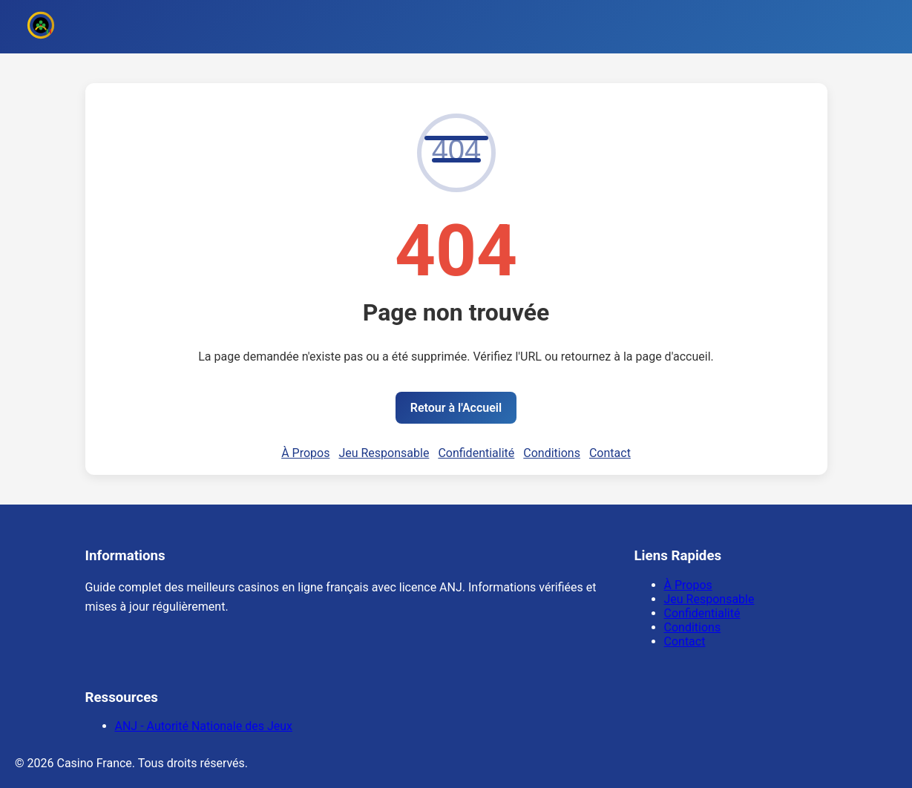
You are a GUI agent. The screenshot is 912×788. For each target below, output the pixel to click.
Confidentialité (476, 453)
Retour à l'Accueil (456, 408)
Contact (610, 453)
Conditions (551, 453)
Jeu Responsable (383, 453)
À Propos (305, 453)
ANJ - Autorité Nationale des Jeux (203, 726)
